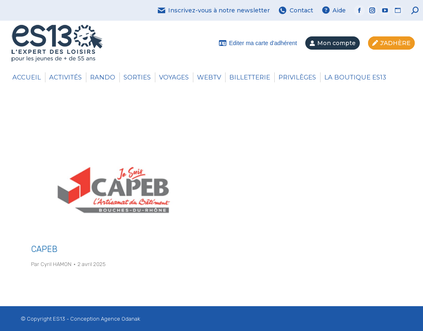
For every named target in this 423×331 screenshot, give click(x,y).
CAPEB (44, 249)
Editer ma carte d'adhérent (258, 43)
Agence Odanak (120, 319)
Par (51, 264)
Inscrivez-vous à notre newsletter (213, 10)
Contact (295, 10)
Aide (333, 10)
